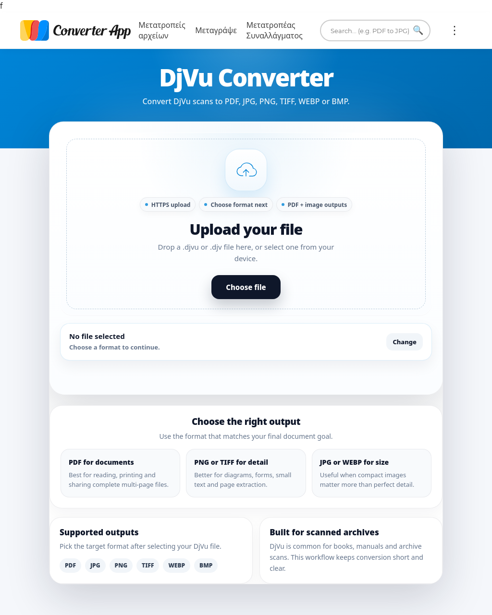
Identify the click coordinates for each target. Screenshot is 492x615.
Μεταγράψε (216, 30)
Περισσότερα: (454, 30)
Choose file (246, 287)
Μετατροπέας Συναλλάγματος (274, 30)
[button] (246, 224)
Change (405, 342)
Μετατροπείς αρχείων (161, 30)
